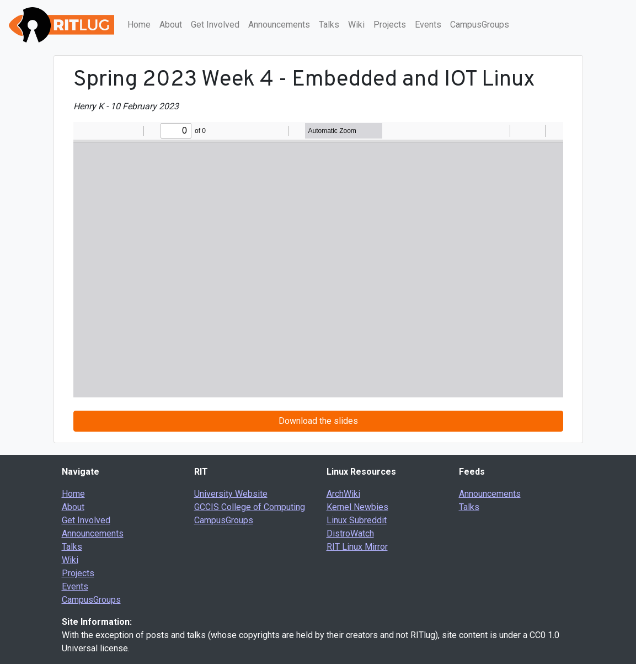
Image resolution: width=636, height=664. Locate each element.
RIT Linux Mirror (357, 546)
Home (139, 24)
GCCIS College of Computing (249, 507)
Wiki (356, 24)
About (170, 24)
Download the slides (318, 421)
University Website (231, 493)
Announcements (279, 24)
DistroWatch (350, 533)
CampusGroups (479, 24)
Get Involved (215, 24)
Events (428, 24)
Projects (389, 24)
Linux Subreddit (357, 520)
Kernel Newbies (357, 507)
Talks (329, 24)
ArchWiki (343, 493)
